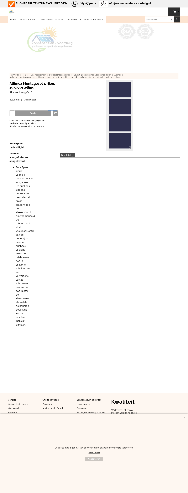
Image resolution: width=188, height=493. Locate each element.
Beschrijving (67, 155)
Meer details (94, 452)
